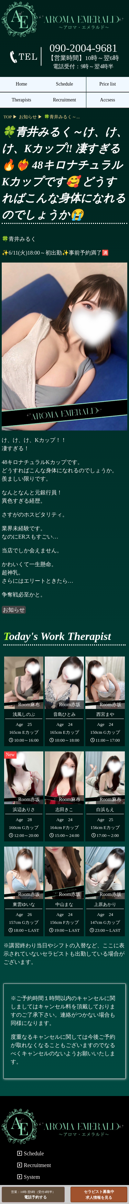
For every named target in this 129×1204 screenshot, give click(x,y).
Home (21, 84)
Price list (107, 84)
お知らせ (14, 610)
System (28, 1177)
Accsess (107, 99)
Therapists (21, 99)
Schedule (64, 84)
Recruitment (64, 99)
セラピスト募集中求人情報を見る (99, 1195)
